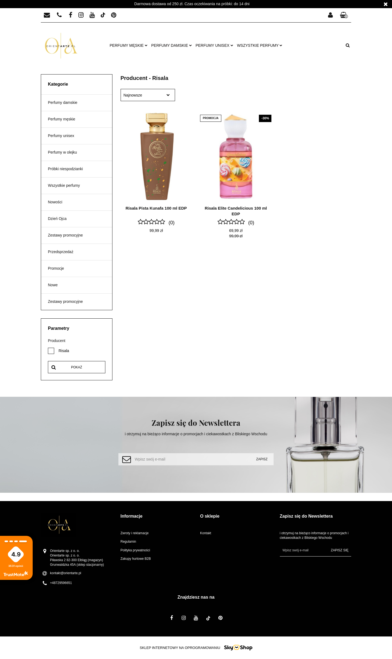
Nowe (53, 285)
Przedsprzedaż (60, 252)
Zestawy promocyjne (65, 235)
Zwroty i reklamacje (135, 533)
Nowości (55, 202)
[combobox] (148, 95)
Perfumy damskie (171, 45)
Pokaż (76, 367)
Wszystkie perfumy (259, 45)
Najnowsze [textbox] (133, 95)
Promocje (56, 268)
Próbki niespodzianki (65, 169)
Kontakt (205, 533)
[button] (344, 15)
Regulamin (128, 541)
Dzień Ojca (57, 218)
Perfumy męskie (129, 45)
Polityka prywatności (135, 550)
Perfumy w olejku (62, 152)
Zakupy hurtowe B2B (136, 559)
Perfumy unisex (214, 45)
